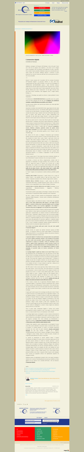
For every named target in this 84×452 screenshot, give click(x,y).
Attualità (55, 438)
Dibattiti (55, 434)
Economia (55, 429)
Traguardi (39, 436)
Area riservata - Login (20, 2)
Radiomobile (20, 431)
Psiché (38, 434)
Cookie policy (39, 446)
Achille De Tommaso (34, 378)
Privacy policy (44, 446)
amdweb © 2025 (66, 442)
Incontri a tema (41, 438)
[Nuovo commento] (28, 383)
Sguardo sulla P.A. (58, 436)
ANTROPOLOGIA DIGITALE (26, 28)
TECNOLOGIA (17, 28)
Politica (55, 431)
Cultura (39, 429)
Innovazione (20, 433)
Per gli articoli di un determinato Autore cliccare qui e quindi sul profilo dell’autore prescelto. (38, 412)
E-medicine (39, 431)
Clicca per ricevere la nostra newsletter (51, 420)
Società (55, 433)
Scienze (19, 434)
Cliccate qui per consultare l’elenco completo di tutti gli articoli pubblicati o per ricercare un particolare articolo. (38, 409)
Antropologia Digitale (22, 436)
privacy (55, 422)
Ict (17, 429)
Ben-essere (40, 433)
